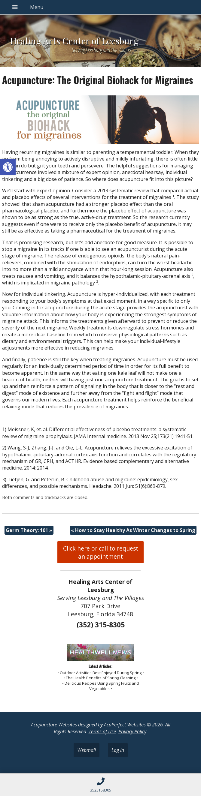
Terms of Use (102, 731)
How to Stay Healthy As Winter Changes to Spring (133, 530)
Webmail (86, 750)
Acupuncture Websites (54, 724)
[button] (8, 167)
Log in (117, 750)
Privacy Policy (132, 731)
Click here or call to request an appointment (100, 552)
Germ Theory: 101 (29, 530)
